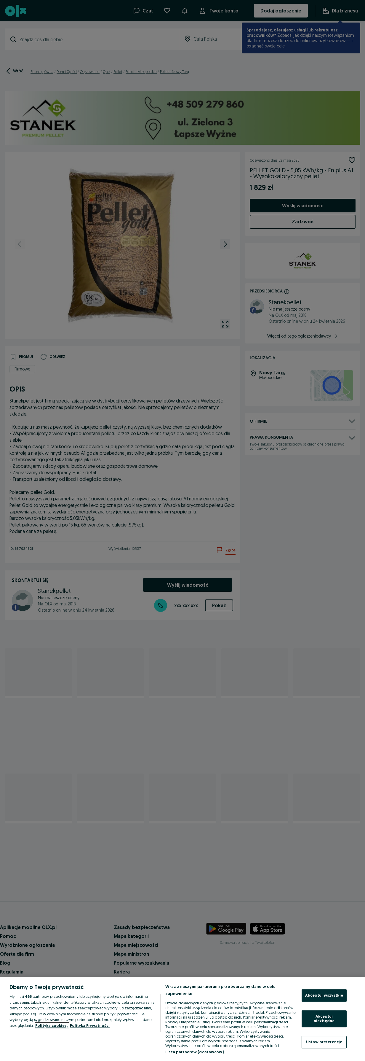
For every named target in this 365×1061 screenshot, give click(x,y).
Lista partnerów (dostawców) (194, 1051)
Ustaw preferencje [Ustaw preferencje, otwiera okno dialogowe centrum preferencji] (324, 1041)
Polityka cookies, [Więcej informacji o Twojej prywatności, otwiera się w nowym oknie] (51, 1025)
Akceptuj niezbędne (324, 1018)
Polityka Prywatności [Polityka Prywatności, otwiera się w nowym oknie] (90, 1025)
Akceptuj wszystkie (324, 995)
